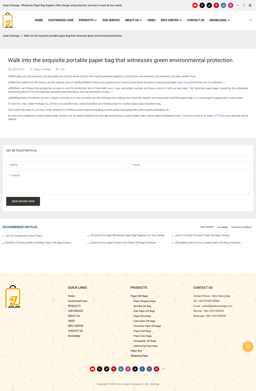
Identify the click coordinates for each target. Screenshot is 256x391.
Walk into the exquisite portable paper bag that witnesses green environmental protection (73, 35)
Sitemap (154, 384)
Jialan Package (11, 35)
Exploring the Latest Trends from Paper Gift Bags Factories (123, 242)
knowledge (222, 227)
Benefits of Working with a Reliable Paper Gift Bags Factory (38, 242)
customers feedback (241, 227)
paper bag (182, 82)
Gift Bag (218, 115)
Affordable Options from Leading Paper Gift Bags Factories (208, 242)
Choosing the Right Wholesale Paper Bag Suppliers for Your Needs (127, 235)
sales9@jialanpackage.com (217, 306)
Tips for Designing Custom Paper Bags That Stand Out (24, 235)
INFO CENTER (207, 227)
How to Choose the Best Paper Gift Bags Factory (202, 235)
